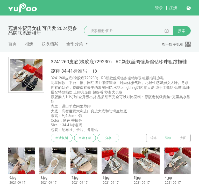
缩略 (154, 138)
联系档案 (49, 43)
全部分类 (74, 43)
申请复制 (61, 138)
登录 (159, 7)
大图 (183, 138)
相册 (29, 43)
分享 (108, 138)
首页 (12, 43)
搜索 (181, 31)
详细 (168, 138)
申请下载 (85, 138)
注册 (173, 7)
